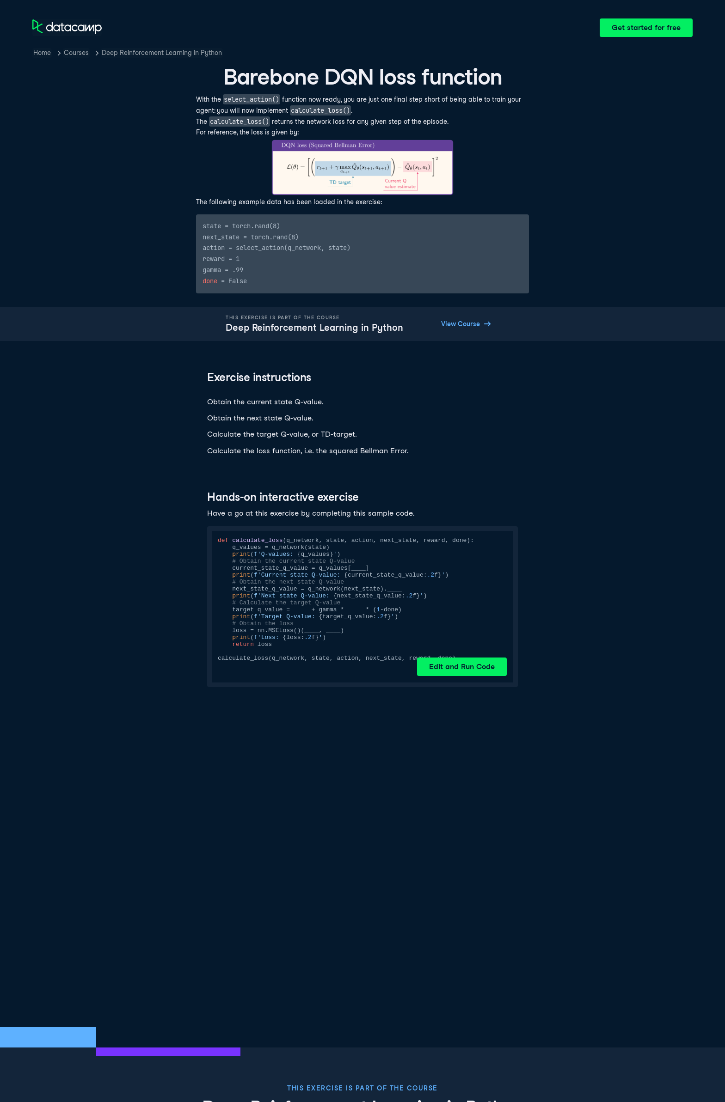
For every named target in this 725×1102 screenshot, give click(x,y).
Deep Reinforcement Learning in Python (162, 52)
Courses (76, 52)
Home (42, 52)
